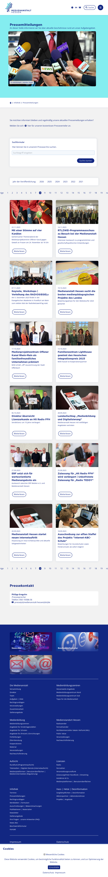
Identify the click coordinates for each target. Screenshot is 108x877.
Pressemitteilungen (17, 796)
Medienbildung (17, 719)
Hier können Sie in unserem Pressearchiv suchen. (34, 147)
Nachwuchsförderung (18, 753)
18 (96, 193)
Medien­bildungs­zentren (68, 685)
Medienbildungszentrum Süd (68, 696)
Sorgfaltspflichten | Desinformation (70, 793)
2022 (73, 181)
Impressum (15, 841)
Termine (13, 793)
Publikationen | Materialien (21, 809)
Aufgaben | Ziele (16, 699)
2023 (65, 181)
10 (50, 193)
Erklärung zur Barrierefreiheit (24, 849)
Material (13, 747)
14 (73, 193)
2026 (42, 181)
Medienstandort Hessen (68, 719)
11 (56, 193)
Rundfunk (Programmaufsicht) (22, 765)
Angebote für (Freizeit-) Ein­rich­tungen (25, 733)
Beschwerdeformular (18, 826)
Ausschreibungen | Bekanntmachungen (26, 806)
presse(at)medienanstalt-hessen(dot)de (32, 602)
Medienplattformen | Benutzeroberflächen (73, 781)
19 (101, 193)
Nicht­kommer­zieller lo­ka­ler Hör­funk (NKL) (73, 730)
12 (61, 193)
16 (84, 193)
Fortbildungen (15, 737)
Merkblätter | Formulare (19, 803)
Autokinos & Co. (62, 778)
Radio (58, 765)
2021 (81, 181)
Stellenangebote (16, 712)
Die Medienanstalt (19, 685)
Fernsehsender (62, 727)
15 (79, 193)
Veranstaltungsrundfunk (66, 771)
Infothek (14, 789)
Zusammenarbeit (16, 709)
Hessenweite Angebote (65, 689)
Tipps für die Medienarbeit (67, 699)
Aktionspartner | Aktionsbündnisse (70, 796)
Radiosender (61, 723)
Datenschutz (62, 841)
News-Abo (14, 823)
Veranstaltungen (16, 706)
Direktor (13, 692)
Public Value (61, 733)
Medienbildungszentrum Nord (68, 692)
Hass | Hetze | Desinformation (71, 789)
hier (29, 125)
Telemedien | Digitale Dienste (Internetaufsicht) (29, 768)
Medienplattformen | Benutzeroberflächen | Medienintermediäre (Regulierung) (27, 772)
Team (12, 696)
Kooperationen (16, 743)
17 (90, 193)
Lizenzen (60, 761)
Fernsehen (60, 768)
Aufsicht (14, 761)
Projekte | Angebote (64, 799)
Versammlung (15, 689)
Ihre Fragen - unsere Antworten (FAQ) (25, 819)
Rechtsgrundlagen (17, 702)
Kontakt (13, 829)
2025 (49, 181)
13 (67, 193)
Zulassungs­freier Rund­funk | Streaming (72, 775)
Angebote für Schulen (18, 730)
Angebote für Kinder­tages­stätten (23, 727)
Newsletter (14, 813)
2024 (57, 181)
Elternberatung (16, 740)
